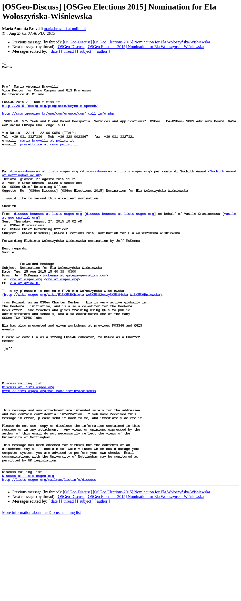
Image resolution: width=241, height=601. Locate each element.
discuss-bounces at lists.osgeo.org (44, 193)
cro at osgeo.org (26, 323)
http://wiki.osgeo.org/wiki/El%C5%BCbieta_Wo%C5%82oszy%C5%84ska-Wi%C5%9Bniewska (82, 341)
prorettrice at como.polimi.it (49, 161)
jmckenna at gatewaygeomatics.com (74, 318)
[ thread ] (68, 51)
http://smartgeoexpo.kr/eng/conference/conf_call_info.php (58, 124)
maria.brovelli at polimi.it (65, 28)
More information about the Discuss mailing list (41, 596)
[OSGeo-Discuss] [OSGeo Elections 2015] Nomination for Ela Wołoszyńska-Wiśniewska (136, 42)
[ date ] (54, 51)
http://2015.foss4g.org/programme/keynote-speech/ (50, 115)
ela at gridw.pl (25, 327)
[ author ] (102, 51)
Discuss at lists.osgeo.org (28, 452)
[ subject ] (85, 51)
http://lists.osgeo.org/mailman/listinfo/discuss (49, 457)
